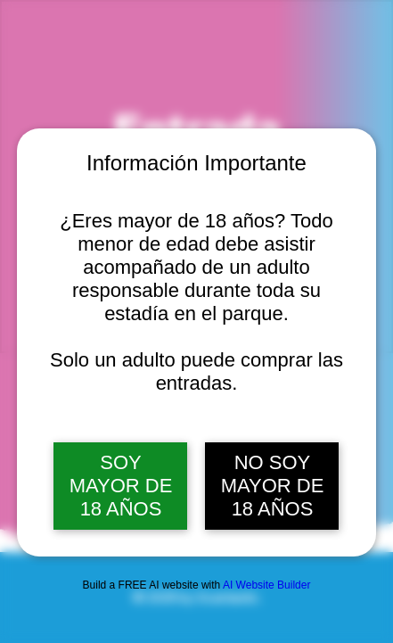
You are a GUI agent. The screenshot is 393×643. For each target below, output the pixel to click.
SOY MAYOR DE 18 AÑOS (121, 485)
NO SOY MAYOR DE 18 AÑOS (272, 485)
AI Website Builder (267, 585)
